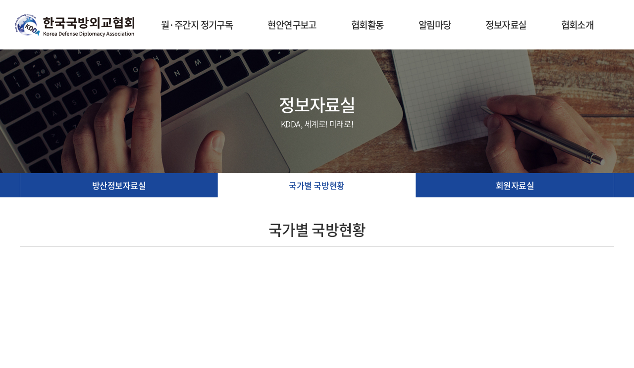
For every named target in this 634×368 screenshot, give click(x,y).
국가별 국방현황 (316, 185)
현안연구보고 (292, 25)
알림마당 (435, 25)
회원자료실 (515, 185)
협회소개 (577, 25)
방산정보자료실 (119, 185)
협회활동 (367, 25)
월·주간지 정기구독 (197, 25)
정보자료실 (505, 25)
